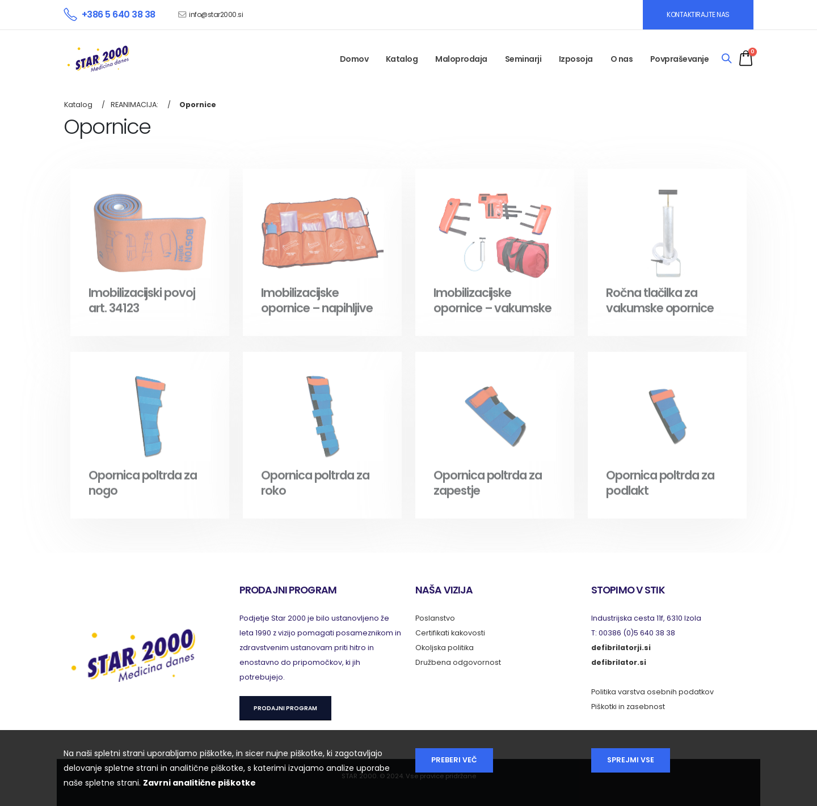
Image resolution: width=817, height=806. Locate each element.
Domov (354, 59)
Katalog (402, 59)
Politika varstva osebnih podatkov (652, 692)
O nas (621, 59)
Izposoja (576, 59)
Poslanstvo (435, 618)
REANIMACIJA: (134, 104)
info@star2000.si (216, 14)
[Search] (726, 59)
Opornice (197, 104)
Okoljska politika (444, 647)
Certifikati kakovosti (450, 633)
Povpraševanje (679, 59)
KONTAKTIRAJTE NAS (698, 14)
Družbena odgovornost (458, 662)
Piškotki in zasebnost (628, 706)
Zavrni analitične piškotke (199, 782)
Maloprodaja (461, 59)
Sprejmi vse (630, 760)
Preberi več (454, 760)
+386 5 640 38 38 (118, 14)
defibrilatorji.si (621, 647)
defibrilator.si (618, 662)
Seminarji (523, 59)
